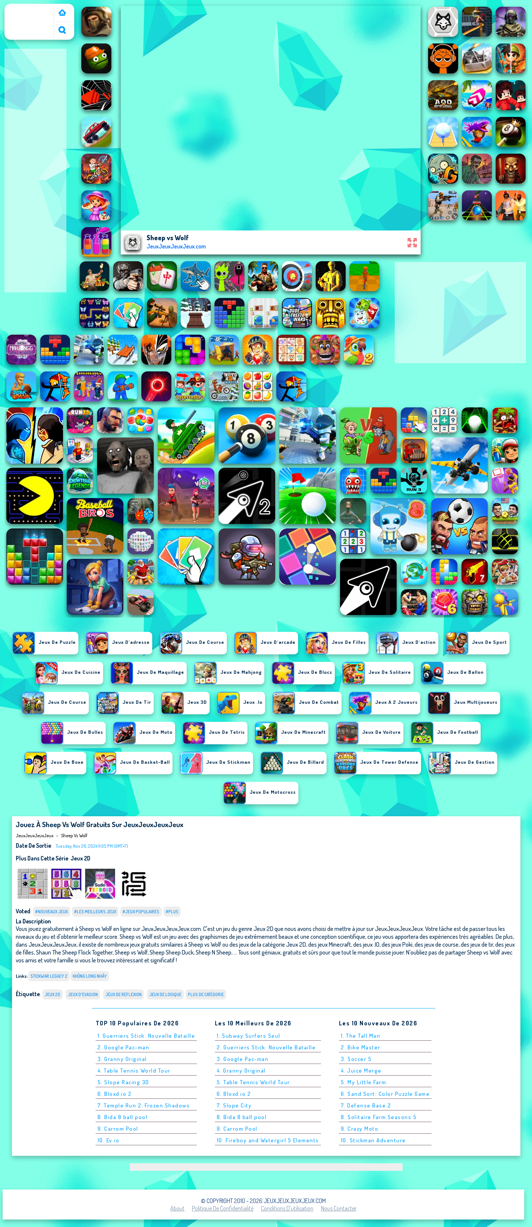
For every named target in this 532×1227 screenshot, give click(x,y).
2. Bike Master (361, 1047)
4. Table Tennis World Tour (134, 1070)
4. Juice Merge (361, 1070)
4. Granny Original (241, 1070)
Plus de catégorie (206, 994)
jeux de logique (165, 994)
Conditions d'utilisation (287, 1208)
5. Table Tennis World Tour (253, 1082)
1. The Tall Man (361, 1035)
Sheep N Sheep (213, 952)
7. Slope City (234, 1105)
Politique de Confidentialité (222, 1208)
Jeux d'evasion (83, 994)
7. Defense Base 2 (366, 1105)
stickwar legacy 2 (48, 976)
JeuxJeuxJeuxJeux (30, 8)
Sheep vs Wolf (74, 835)
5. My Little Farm (364, 1082)
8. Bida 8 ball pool (122, 1117)
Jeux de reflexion (123, 994)
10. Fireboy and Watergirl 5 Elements (268, 1140)
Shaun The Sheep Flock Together (74, 952)
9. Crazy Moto (360, 1128)
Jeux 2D (80, 858)
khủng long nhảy (90, 976)
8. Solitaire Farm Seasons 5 (379, 1117)
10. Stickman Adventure (373, 1140)
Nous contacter (339, 1208)
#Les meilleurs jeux (95, 911)
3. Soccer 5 (356, 1058)
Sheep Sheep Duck (171, 952)
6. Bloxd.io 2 (114, 1093)
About (177, 1208)
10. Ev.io (108, 1140)
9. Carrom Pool (117, 1128)
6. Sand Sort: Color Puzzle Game (385, 1093)
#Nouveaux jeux (51, 911)
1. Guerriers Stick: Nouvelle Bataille (146, 1035)
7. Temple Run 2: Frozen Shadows (143, 1105)
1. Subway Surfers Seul (248, 1035)
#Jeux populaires (141, 911)
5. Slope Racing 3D (123, 1082)
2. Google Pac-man (123, 1047)
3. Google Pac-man (243, 1058)
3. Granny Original (122, 1058)
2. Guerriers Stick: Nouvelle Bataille (266, 1047)
